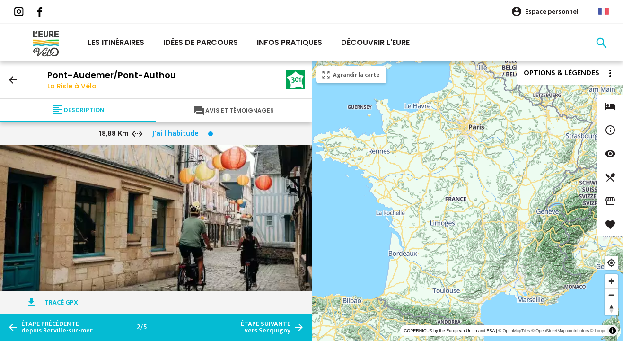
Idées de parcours (200, 42)
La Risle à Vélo (72, 86)
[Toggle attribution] (612, 330)
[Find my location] (611, 263)
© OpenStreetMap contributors (560, 330)
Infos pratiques (289, 42)
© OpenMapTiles (514, 330)
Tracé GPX (61, 302)
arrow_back (12, 80)
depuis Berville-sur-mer (57, 327)
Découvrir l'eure (375, 42)
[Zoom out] (611, 295)
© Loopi (597, 330)
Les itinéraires (116, 42)
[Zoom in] (611, 281)
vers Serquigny (265, 327)
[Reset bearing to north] (611, 308)
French (603, 11)
